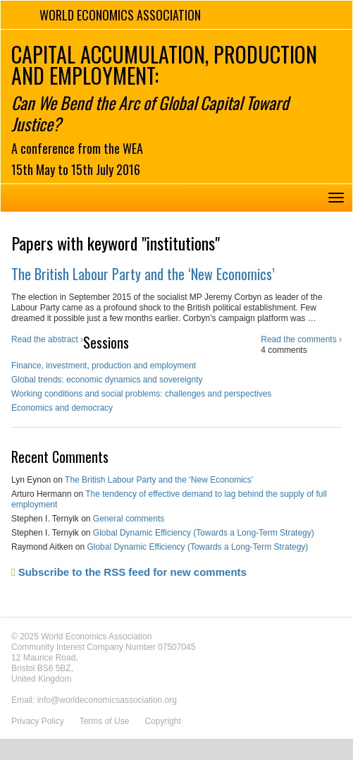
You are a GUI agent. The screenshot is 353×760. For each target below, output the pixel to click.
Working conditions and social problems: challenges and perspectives (141, 394)
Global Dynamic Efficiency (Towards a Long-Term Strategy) (203, 533)
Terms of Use (105, 721)
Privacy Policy (37, 721)
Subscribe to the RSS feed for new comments (129, 572)
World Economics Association (120, 15)
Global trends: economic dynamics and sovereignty (106, 380)
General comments (128, 519)
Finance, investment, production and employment (103, 365)
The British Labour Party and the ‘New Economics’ (143, 273)
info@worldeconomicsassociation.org (107, 700)
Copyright (162, 721)
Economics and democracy (62, 408)
